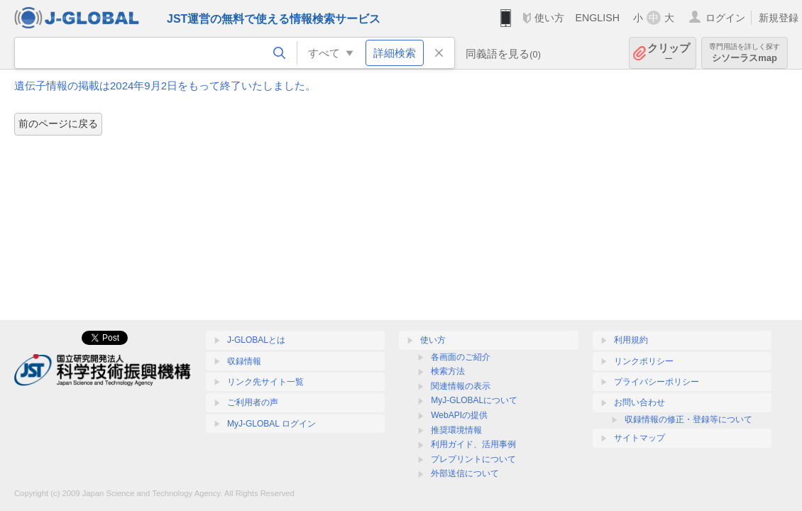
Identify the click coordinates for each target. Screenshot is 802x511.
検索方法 (448, 371)
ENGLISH (597, 17)
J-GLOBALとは (256, 340)
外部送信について (465, 473)
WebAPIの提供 (459, 415)
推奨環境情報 (456, 430)
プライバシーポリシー (656, 382)
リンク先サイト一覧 (265, 382)
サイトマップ (639, 438)
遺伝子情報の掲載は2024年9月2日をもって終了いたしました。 (165, 85)
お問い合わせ (639, 402)
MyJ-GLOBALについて (474, 400)
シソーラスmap (744, 53)
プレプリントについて (473, 459)
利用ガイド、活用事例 (473, 444)
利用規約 (631, 340)
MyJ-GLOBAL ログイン (271, 424)
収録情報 (244, 361)
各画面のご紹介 (460, 357)
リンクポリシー (644, 361)
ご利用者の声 (252, 402)
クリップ (668, 53)
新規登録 (778, 17)
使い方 (549, 17)
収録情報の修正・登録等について (688, 419)
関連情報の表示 (460, 386)
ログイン (725, 17)
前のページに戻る (58, 123)
